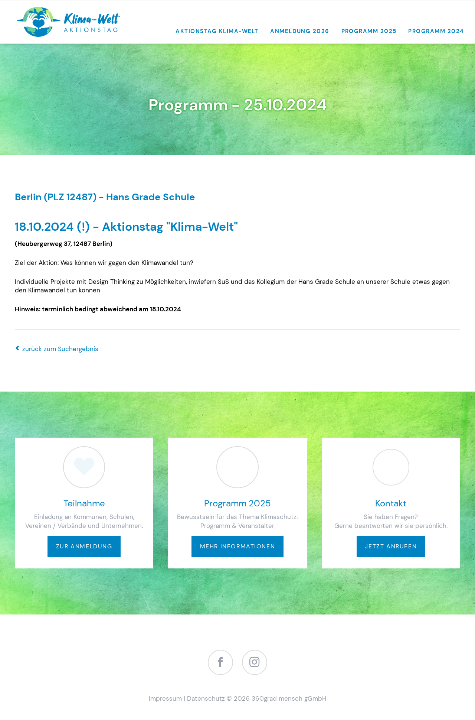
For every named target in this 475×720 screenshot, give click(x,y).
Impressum (165, 698)
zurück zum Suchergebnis (60, 349)
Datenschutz (206, 698)
